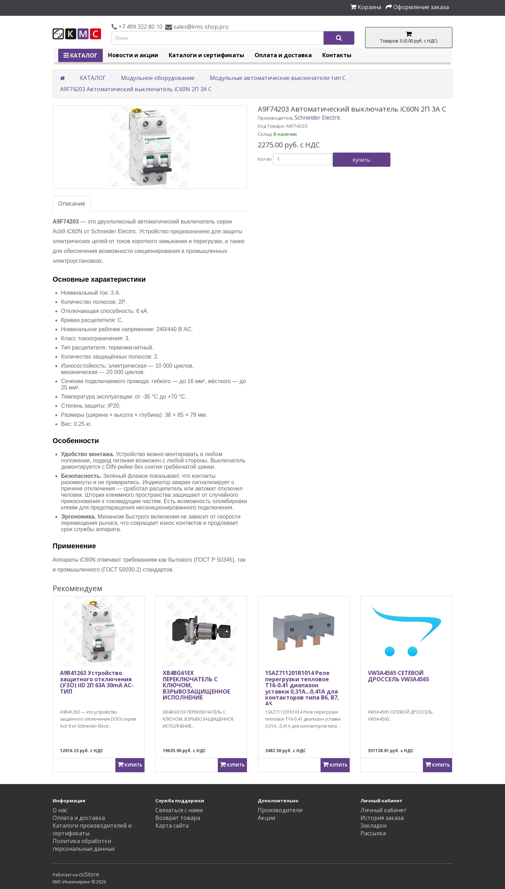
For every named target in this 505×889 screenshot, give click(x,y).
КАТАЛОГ (80, 55)
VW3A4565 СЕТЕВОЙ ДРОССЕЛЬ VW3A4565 (398, 676)
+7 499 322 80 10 (139, 27)
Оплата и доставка (283, 55)
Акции (266, 818)
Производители (280, 810)
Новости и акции (133, 55)
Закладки (373, 825)
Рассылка (373, 833)
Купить (361, 159)
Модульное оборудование (158, 78)
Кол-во (265, 159)
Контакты (336, 55)
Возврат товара (177, 818)
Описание (71, 203)
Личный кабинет (384, 810)
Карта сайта (172, 825)
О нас (60, 810)
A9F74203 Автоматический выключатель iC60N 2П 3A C (136, 89)
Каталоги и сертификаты (206, 55)
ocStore (89, 874)
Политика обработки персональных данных (84, 845)
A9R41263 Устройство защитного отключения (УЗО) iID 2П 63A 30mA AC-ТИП (97, 682)
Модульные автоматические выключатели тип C (278, 78)
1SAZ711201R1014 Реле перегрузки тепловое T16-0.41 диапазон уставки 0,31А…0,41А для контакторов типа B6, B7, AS (302, 688)
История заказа (382, 818)
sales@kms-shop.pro (200, 27)
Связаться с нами (179, 810)
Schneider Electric (318, 117)
